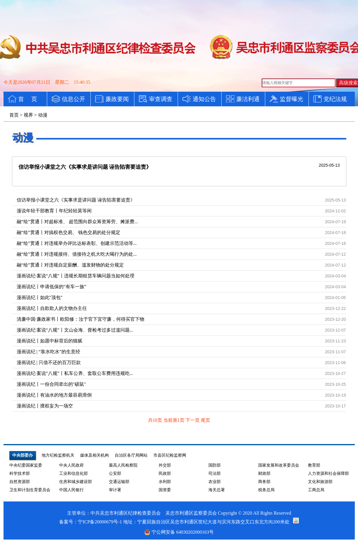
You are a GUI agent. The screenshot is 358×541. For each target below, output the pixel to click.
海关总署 (216, 490)
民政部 (165, 473)
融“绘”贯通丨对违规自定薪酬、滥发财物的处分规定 (70, 264)
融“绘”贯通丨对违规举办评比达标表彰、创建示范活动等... (77, 243)
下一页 (193, 420)
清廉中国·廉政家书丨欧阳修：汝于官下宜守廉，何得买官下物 (80, 319)
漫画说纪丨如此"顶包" (40, 297)
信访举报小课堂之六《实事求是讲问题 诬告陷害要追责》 (85, 167)
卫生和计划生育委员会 (29, 490)
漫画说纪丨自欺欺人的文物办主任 (52, 308)
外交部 (165, 465)
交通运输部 (119, 481)
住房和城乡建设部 (75, 481)
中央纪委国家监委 (25, 465)
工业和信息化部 (73, 473)
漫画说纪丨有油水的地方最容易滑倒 (54, 394)
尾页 (205, 420)
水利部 (165, 481)
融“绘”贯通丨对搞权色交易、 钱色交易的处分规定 (68, 232)
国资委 (165, 490)
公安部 (115, 473)
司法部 (214, 473)
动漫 (22, 138)
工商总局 (316, 490)
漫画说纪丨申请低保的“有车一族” (51, 286)
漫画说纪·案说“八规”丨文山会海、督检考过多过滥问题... (75, 329)
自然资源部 (19, 481)
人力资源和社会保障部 (328, 473)
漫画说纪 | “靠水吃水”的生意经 (48, 351)
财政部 (264, 473)
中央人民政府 (71, 465)
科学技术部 (19, 473)
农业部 (214, 481)
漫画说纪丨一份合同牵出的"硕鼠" (51, 384)
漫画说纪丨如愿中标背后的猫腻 (49, 340)
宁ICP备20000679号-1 (100, 521)
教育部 (314, 465)
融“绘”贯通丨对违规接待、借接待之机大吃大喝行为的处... (77, 254)
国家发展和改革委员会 (278, 465)
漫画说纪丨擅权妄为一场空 (45, 405)
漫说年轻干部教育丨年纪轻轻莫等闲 (54, 210)
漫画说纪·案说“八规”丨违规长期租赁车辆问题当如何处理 (75, 275)
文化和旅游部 (320, 481)
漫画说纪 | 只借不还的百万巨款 (49, 362)
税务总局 (266, 490)
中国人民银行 (71, 490)
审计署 (115, 490)
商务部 (264, 481)
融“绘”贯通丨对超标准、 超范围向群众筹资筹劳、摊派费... (77, 221)
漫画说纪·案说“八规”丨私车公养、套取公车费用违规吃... (75, 373)
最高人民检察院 (123, 465)
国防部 (214, 465)
